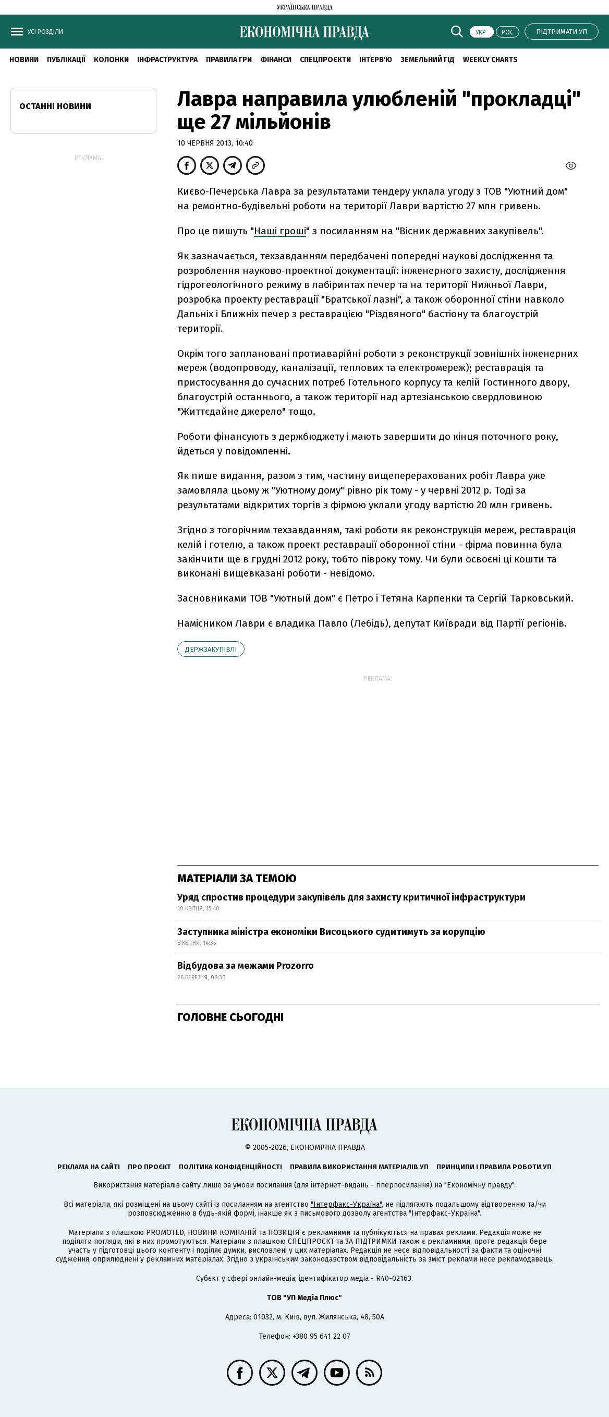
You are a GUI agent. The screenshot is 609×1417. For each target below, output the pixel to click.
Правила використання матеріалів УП (359, 1167)
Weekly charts (490, 59)
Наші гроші (280, 231)
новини (24, 59)
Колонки (111, 59)
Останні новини (55, 106)
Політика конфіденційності (230, 1167)
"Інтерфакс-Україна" (346, 1204)
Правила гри (229, 59)
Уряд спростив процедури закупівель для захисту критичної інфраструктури (351, 897)
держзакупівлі (211, 649)
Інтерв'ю (375, 59)
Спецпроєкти (325, 59)
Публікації (66, 59)
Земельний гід (427, 59)
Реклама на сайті (88, 1167)
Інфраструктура (167, 59)
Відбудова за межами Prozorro (245, 965)
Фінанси (275, 59)
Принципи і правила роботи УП (494, 1167)
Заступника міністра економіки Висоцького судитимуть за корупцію (331, 932)
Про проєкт (149, 1167)
